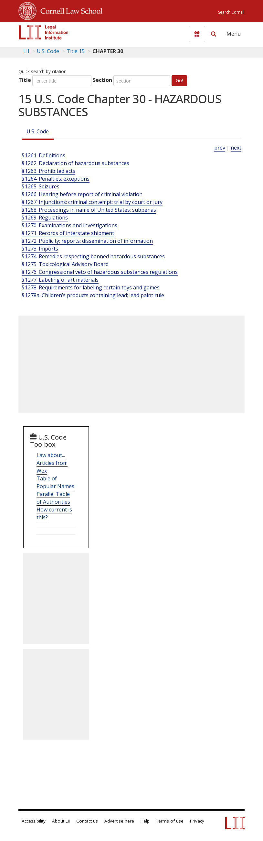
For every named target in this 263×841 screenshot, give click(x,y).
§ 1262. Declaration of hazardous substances (75, 163)
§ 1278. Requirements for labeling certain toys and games (91, 287)
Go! (179, 80)
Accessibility (34, 821)
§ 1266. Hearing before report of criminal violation (82, 194)
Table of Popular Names (55, 482)
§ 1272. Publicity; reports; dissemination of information (87, 240)
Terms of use (170, 821)
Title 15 (76, 51)
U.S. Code (37, 131)
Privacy (197, 821)
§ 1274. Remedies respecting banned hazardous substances (93, 256)
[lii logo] (43, 32)
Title (24, 80)
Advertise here (119, 821)
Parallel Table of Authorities (53, 497)
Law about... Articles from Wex (52, 463)
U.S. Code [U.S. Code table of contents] (48, 51)
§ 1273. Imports (40, 248)
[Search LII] (213, 34)
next (236, 147)
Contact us (87, 821)
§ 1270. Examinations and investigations (69, 225)
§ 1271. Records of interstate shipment (68, 233)
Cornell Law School (69, 10)
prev (219, 147)
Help (145, 821)
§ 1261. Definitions (43, 155)
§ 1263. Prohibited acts (48, 170)
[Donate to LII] (197, 34)
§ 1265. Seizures (40, 186)
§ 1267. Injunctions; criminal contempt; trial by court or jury (92, 202)
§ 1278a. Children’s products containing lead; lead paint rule (93, 295)
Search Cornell (231, 12)
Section (102, 80)
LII (26, 51)
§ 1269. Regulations (45, 217)
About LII (61, 821)
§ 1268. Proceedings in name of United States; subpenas (89, 209)
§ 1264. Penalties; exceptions (55, 178)
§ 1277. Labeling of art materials (60, 279)
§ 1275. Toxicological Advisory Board (65, 264)
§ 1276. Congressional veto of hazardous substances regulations (100, 271)
